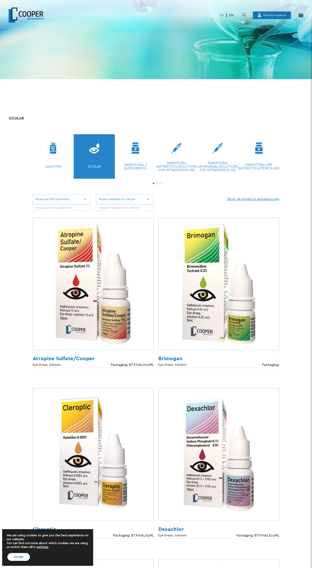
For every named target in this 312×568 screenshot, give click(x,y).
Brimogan (170, 358)
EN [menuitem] (231, 15)
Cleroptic (44, 529)
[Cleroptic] (93, 454)
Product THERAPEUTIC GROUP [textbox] (119, 208)
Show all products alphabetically (253, 199)
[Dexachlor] (218, 454)
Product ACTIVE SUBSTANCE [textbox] (54, 208)
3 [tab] (160, 183)
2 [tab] (156, 183)
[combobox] (61, 208)
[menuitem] (221, 15)
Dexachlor (171, 529)
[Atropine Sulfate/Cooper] (93, 284)
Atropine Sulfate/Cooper (63, 358)
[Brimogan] (218, 284)
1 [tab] (152, 183)
